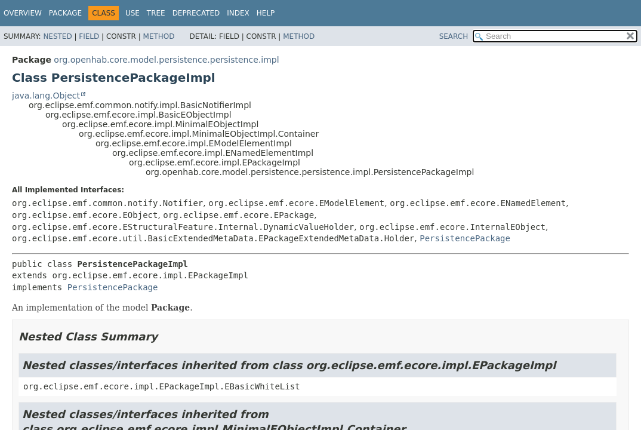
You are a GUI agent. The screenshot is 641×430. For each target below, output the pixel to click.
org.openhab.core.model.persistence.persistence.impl (166, 59)
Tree (156, 13)
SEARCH (454, 36)
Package (65, 13)
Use (132, 13)
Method (159, 36)
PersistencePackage (465, 238)
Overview (23, 13)
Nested (57, 36)
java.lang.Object (46, 95)
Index (238, 13)
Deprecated (196, 13)
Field (89, 36)
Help (266, 13)
